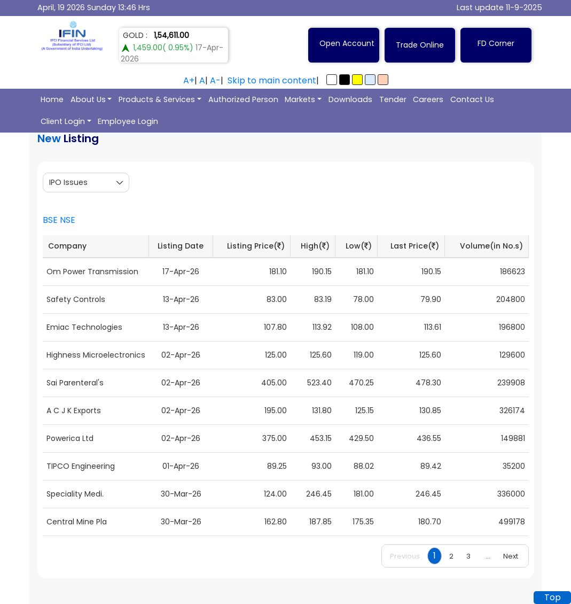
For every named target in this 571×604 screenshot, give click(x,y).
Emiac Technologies (84, 327)
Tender (392, 99)
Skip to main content (272, 80)
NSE (67, 220)
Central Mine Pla (76, 521)
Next (510, 556)
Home (52, 99)
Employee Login (128, 121)
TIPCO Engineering (80, 466)
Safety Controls (75, 299)
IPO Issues (68, 182)
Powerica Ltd (69, 438)
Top (552, 597)
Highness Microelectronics (95, 355)
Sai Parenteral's (75, 382)
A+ (188, 80)
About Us (88, 99)
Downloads (350, 99)
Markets (300, 99)
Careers (428, 99)
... (488, 556)
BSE (50, 220)
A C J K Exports (73, 410)
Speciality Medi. (75, 494)
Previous (405, 556)
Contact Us (472, 99)
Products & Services (157, 99)
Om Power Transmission (92, 271)
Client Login (63, 121)
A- (215, 80)
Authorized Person (243, 99)
